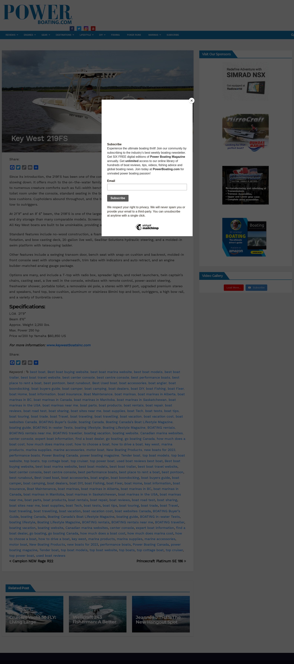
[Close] (191, 100)
